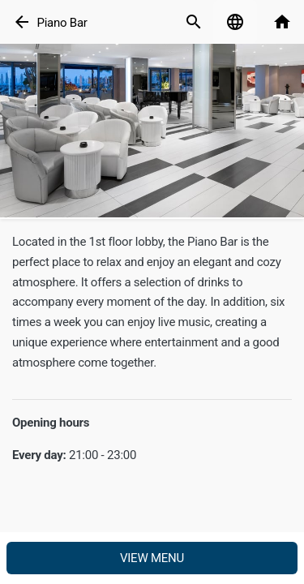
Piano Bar (61, 22)
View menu (152, 558)
